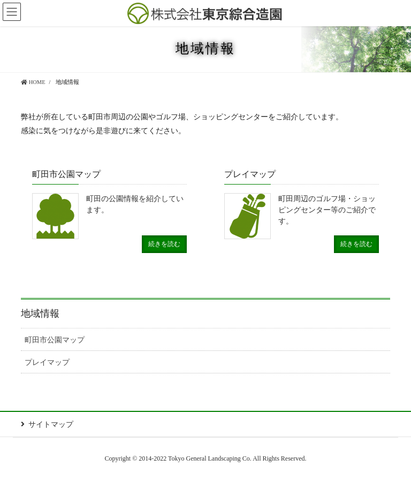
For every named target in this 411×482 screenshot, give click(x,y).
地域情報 (40, 313)
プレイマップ (47, 362)
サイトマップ (50, 424)
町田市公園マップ (55, 340)
